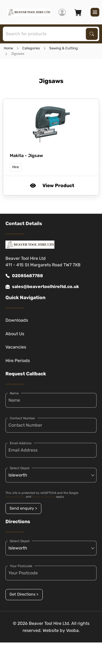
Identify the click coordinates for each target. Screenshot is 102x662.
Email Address (21, 443)
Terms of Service (43, 496)
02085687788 (24, 276)
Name (14, 393)
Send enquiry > (23, 508)
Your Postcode (21, 566)
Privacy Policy (15, 496)
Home (8, 48)
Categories (31, 48)
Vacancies (15, 347)
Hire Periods (17, 360)
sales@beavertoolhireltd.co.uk (42, 286)
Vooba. (73, 630)
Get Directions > (24, 594)
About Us (14, 333)
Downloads (16, 320)
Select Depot (20, 468)
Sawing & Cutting (63, 48)
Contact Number (22, 418)
